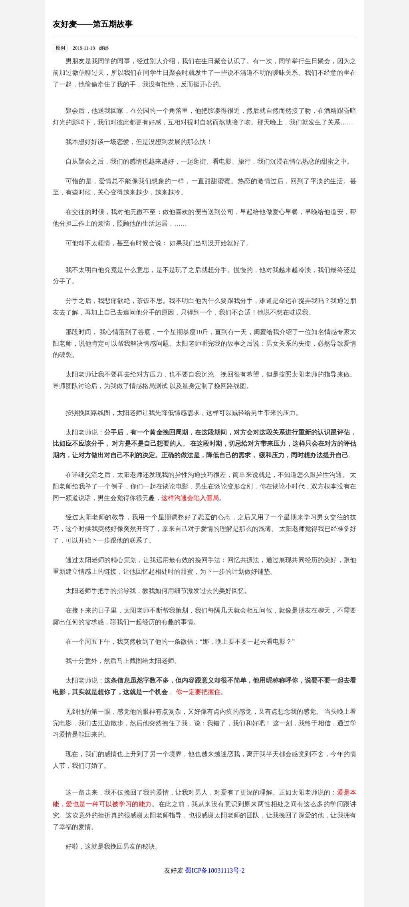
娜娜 (104, 48)
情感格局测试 (148, 385)
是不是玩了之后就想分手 (191, 269)
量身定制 (195, 385)
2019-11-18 (84, 48)
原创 (60, 48)
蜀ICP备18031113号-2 (214, 870)
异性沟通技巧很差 (200, 474)
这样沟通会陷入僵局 (190, 498)
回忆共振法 (243, 560)
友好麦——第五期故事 (93, 24)
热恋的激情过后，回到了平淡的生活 (290, 181)
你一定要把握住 (198, 692)
